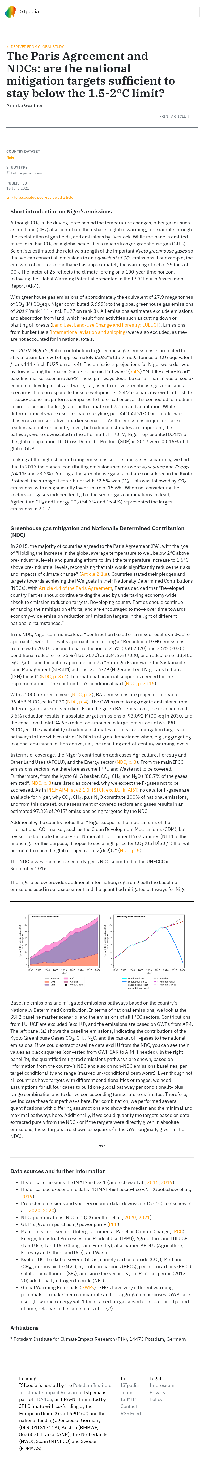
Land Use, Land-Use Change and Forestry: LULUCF (105, 325)
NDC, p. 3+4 (54, 676)
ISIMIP (128, 1399)
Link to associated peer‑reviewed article (39, 197)
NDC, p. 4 (77, 702)
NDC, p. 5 (130, 850)
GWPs (87, 1287)
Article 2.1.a (94, 574)
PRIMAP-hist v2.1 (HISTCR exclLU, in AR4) (93, 790)
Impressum (162, 1385)
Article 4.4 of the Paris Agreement (75, 588)
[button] (178, 116)
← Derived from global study (35, 46)
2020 (34, 1210)
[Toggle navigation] (192, 12)
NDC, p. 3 (82, 694)
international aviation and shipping (88, 332)
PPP (113, 1224)
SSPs (135, 371)
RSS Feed (131, 1413)
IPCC (177, 1231)
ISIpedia (21, 12)
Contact (129, 1406)
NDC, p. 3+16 (140, 683)
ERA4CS (43, 1399)
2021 (144, 1217)
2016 (153, 1182)
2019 (167, 1182)
